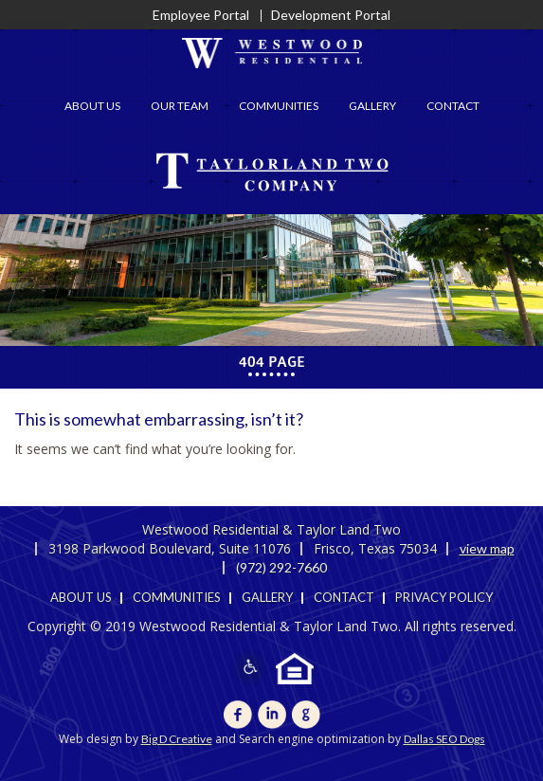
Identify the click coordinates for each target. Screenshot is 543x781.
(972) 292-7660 (281, 567)
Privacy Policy (444, 597)
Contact (453, 106)
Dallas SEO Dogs (444, 739)
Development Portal (330, 15)
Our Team (179, 106)
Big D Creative (176, 739)
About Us (92, 106)
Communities (278, 106)
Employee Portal (201, 15)
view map (487, 548)
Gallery (372, 106)
